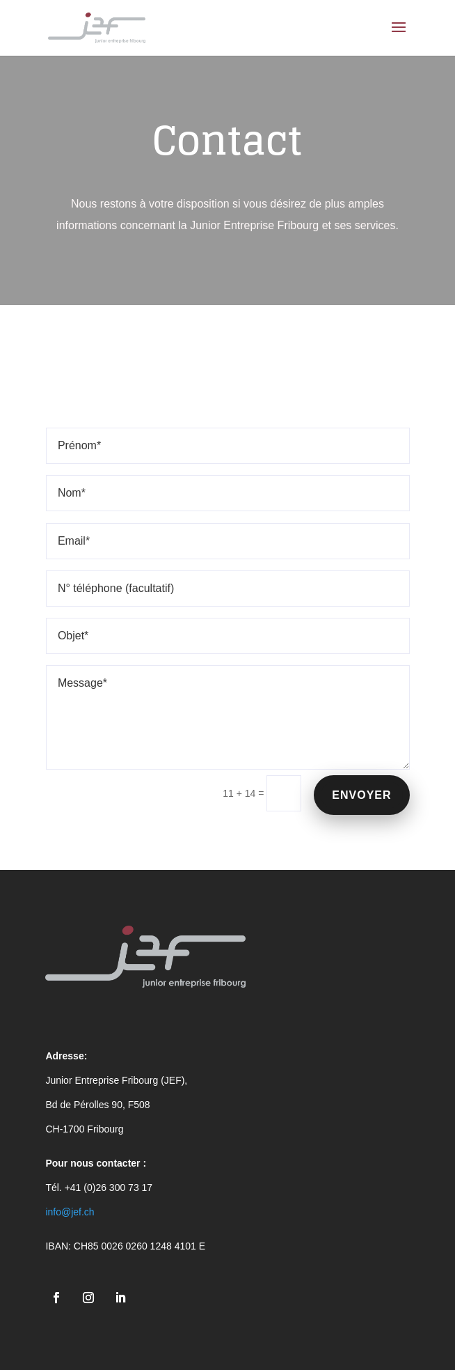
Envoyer (361, 795)
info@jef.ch (69, 1211)
